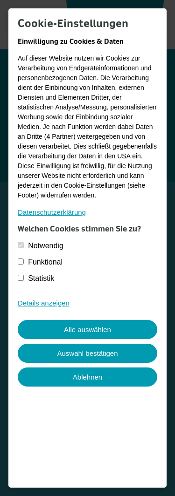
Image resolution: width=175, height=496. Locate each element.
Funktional (45, 262)
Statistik (41, 278)
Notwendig (45, 246)
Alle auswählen (87, 329)
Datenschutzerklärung (52, 212)
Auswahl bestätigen (87, 353)
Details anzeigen (44, 303)
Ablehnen (87, 377)
